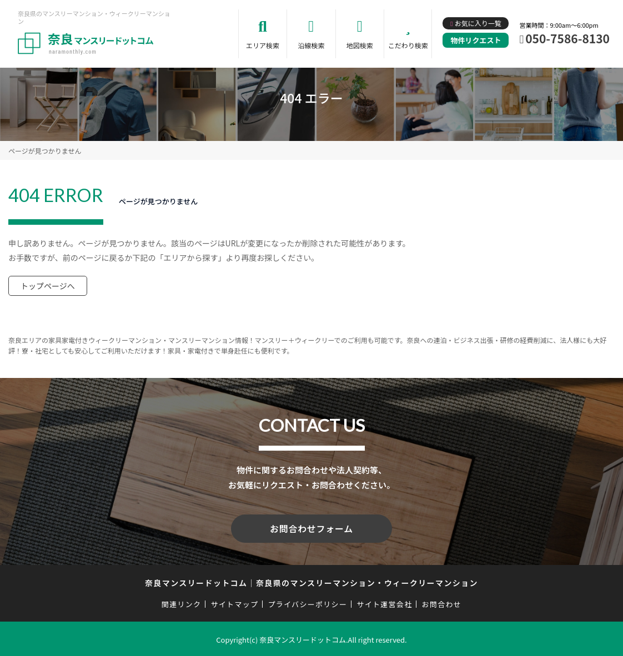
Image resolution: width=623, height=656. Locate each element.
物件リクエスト (475, 40)
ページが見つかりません (44, 150)
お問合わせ (442, 602)
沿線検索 (311, 45)
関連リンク (182, 602)
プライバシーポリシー (307, 602)
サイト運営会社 (384, 602)
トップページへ (48, 285)
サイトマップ (235, 602)
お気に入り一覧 (478, 23)
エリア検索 (262, 45)
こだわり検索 (408, 45)
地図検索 (359, 45)
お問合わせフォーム (311, 527)
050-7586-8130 (567, 38)
